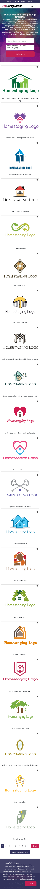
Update (20, 54)
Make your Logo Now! (20, 852)
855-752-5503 (11, 2)
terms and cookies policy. (24, 879)
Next (35, 846)
